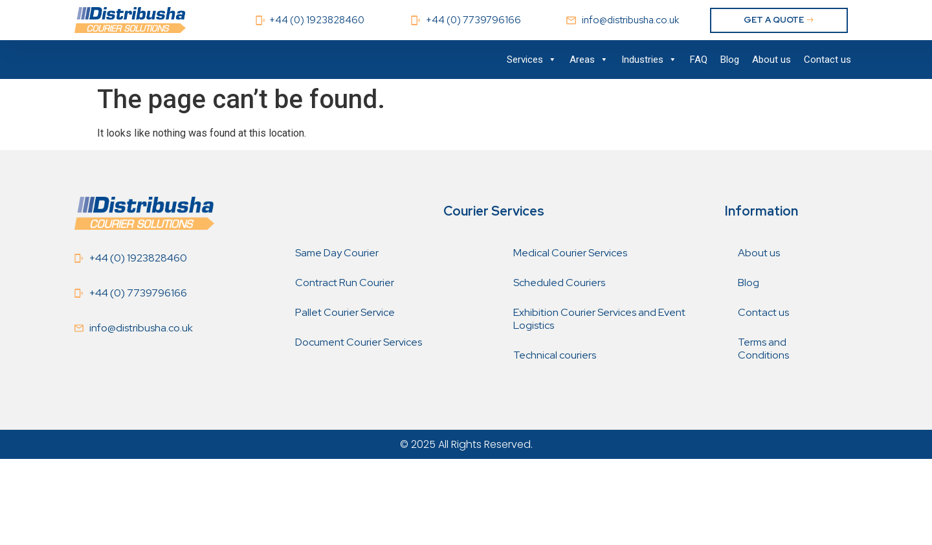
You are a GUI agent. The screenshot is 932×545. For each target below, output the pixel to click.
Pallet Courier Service (345, 312)
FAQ (698, 59)
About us (771, 59)
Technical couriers (554, 355)
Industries (649, 59)
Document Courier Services (358, 342)
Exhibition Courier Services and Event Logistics (599, 319)
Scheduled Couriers (559, 282)
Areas (589, 59)
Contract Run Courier (344, 282)
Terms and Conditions (763, 348)
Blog (729, 59)
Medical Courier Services (570, 253)
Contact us (827, 59)
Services (532, 59)
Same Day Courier (337, 253)
